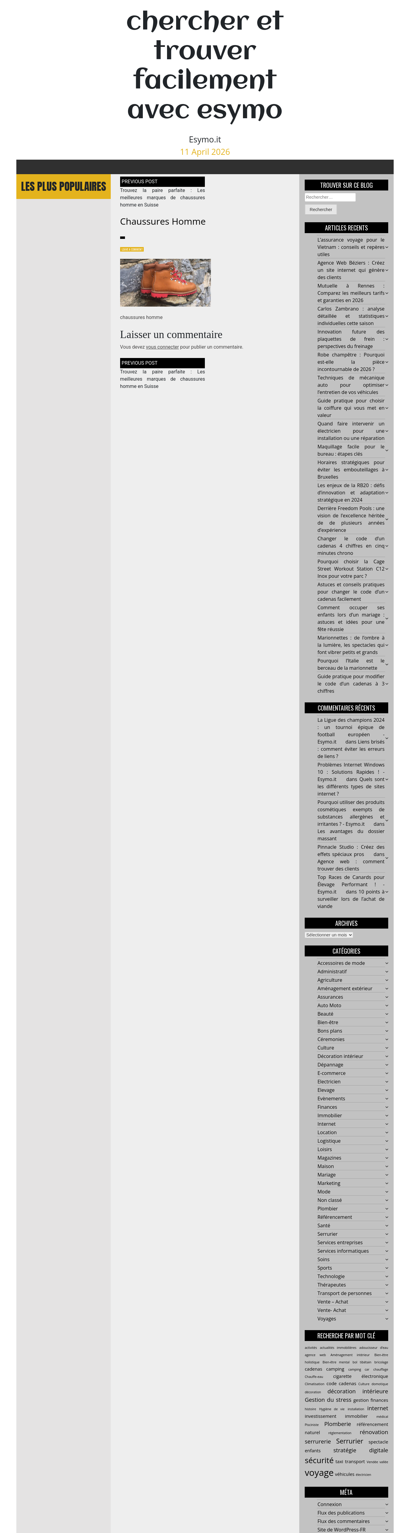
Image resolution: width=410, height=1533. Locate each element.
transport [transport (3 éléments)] (355, 1462)
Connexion (329, 1504)
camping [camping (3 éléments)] (335, 1369)
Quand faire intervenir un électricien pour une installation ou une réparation (351, 431)
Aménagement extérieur (344, 988)
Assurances (330, 997)
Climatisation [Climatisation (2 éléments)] (314, 1384)
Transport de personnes (344, 1293)
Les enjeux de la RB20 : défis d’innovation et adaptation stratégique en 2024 (351, 492)
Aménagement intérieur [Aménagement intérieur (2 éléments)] (350, 1355)
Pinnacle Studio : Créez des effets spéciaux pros (351, 851)
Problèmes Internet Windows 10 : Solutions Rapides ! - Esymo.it (351, 772)
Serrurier (327, 1234)
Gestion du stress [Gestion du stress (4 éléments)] (328, 1400)
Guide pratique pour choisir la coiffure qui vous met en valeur (351, 408)
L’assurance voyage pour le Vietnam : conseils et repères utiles (351, 247)
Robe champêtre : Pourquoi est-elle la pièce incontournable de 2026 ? (351, 362)
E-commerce (331, 1073)
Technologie (331, 1276)
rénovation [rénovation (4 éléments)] (374, 1432)
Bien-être (327, 1022)
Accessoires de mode (341, 963)
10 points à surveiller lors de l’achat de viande (351, 899)
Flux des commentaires (343, 1521)
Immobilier (329, 1115)
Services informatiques (343, 1251)
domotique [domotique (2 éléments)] (380, 1384)
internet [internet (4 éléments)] (377, 1408)
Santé (323, 1225)
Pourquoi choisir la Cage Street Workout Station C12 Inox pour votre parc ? (351, 569)
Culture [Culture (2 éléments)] (363, 1384)
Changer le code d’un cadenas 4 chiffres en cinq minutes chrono (351, 546)
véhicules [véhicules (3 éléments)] (345, 1474)
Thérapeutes (331, 1285)
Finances (327, 1107)
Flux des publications (341, 1513)
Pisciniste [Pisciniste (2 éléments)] (312, 1425)
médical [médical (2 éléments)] (382, 1417)
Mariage (326, 1175)
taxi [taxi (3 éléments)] (339, 1462)
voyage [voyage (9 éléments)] (319, 1473)
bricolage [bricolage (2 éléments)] (381, 1362)
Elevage (325, 1090)
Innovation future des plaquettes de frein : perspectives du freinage (351, 339)
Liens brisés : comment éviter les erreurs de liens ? (351, 749)
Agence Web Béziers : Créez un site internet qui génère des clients (351, 270)
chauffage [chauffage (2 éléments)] (380, 1370)
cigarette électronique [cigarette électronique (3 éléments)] (360, 1376)
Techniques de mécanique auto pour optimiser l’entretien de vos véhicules (351, 385)
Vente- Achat (331, 1310)
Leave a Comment (135, 249)
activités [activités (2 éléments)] (311, 1348)
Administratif (332, 971)
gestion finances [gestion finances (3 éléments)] (370, 1400)
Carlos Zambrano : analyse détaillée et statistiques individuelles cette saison (351, 316)
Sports (324, 1268)
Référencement (334, 1217)
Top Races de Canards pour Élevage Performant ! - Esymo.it (351, 884)
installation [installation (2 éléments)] (356, 1409)
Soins (323, 1259)
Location (327, 1132)
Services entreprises (339, 1242)
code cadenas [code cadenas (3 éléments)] (341, 1384)
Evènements (331, 1098)
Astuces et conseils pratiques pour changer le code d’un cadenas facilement (351, 592)
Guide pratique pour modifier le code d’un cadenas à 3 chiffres (351, 684)
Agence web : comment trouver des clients (351, 865)
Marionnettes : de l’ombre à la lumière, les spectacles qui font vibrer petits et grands (351, 645)
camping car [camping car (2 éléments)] (358, 1370)
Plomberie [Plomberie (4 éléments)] (337, 1424)
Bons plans (329, 1031)
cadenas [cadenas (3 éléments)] (313, 1369)
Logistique (329, 1141)
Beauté (325, 1014)
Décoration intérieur (340, 1056)
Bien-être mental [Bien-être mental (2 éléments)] (336, 1362)
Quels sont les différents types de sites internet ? (351, 786)
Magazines (329, 1158)
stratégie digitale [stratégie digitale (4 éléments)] (360, 1450)
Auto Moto (329, 1005)
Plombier (327, 1209)
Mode (323, 1192)
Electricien (328, 1082)
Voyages (326, 1319)
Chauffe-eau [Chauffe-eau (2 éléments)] (314, 1377)
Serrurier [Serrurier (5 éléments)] (349, 1441)
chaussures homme (163, 221)
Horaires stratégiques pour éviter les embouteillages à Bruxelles (351, 469)
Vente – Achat (332, 1302)
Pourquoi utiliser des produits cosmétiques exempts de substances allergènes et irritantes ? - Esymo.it (351, 813)
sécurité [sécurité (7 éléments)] (319, 1460)
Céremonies (330, 1039)
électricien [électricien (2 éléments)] (363, 1475)
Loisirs (324, 1149)
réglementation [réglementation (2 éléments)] (339, 1433)
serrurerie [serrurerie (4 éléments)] (318, 1442)
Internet (326, 1124)
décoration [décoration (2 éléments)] (313, 1392)
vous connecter (162, 348)
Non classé (329, 1200)
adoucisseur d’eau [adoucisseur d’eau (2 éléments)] (373, 1348)
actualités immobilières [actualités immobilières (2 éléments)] (338, 1348)
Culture (325, 1048)
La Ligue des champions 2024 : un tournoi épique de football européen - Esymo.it (351, 731)
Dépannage (330, 1065)
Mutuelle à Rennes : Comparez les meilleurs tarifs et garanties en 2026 (351, 293)
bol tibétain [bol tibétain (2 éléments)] (362, 1362)
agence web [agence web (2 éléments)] (315, 1355)
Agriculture (329, 980)
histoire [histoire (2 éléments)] (310, 1409)
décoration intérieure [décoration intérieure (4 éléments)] (357, 1391)
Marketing (328, 1183)
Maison (325, 1166)
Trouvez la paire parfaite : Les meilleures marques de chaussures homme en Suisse (162, 198)
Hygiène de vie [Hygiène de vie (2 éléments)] (332, 1409)
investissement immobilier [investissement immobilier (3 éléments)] (336, 1416)
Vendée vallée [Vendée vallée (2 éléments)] (377, 1462)
